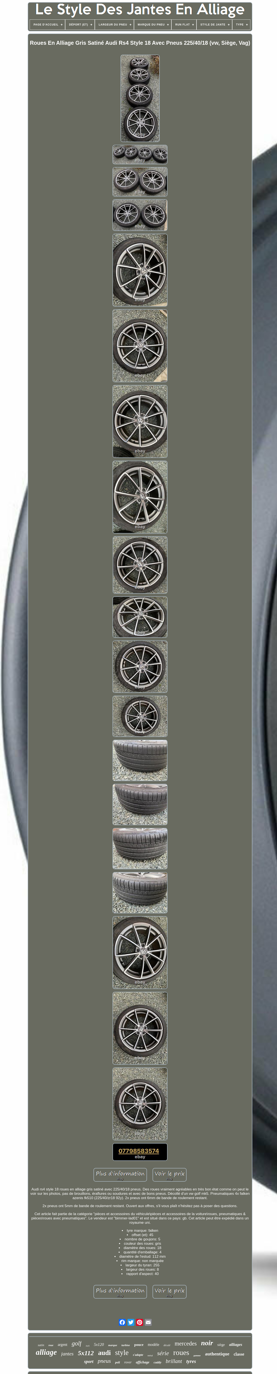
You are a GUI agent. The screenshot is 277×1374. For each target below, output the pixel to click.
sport (88, 1361)
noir (207, 1343)
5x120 (99, 1344)
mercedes (186, 1343)
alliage (46, 1352)
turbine (125, 1345)
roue (50, 1345)
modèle (153, 1344)
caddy (157, 1362)
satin (41, 1345)
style (122, 1352)
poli (117, 1362)
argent (63, 1344)
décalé (167, 1345)
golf (76, 1343)
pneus (104, 1361)
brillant (174, 1361)
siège (221, 1345)
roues (181, 1352)
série (163, 1353)
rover (128, 1362)
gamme (197, 1355)
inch (87, 1346)
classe (239, 1354)
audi (104, 1352)
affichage (142, 1362)
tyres (191, 1361)
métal (150, 1355)
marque (112, 1345)
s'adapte (138, 1354)
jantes (67, 1353)
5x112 (86, 1352)
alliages (235, 1344)
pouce (138, 1345)
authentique (217, 1353)
